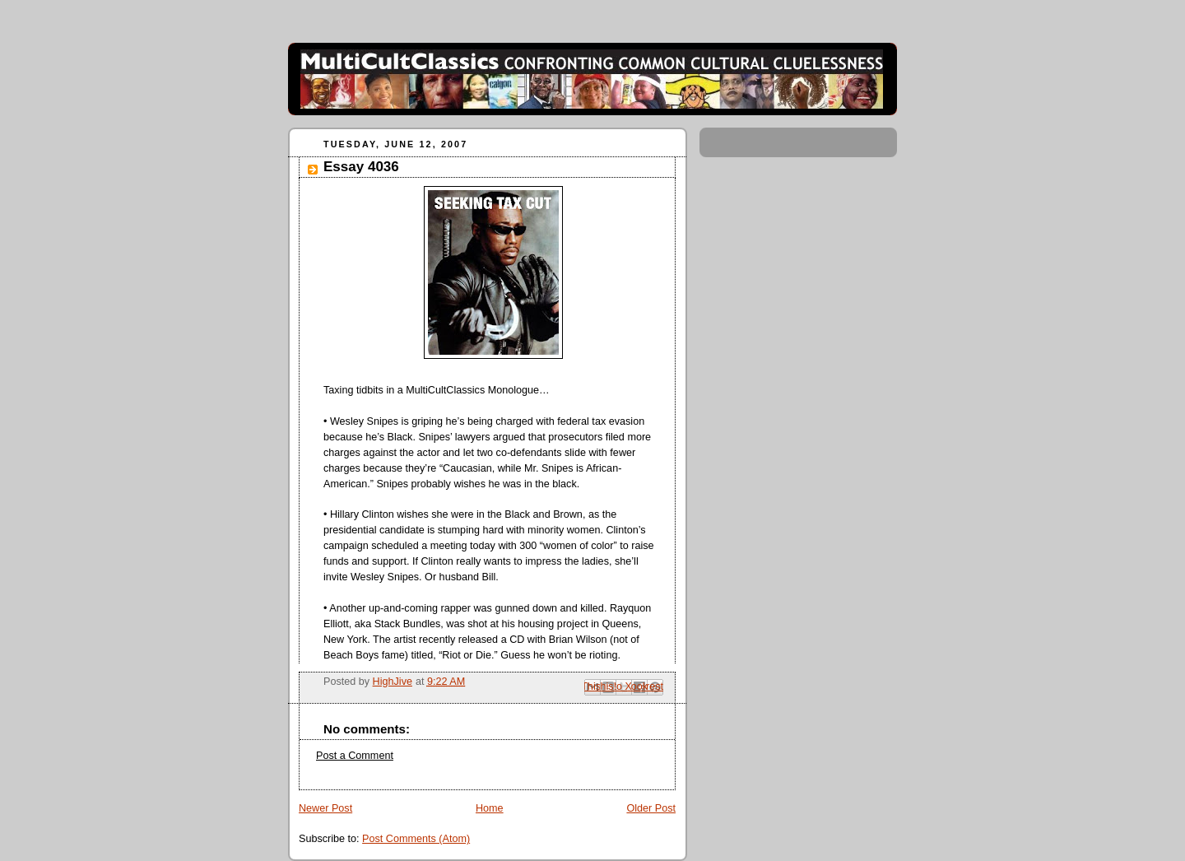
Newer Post (325, 808)
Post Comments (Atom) (416, 839)
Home (490, 808)
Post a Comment (354, 755)
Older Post (651, 808)
